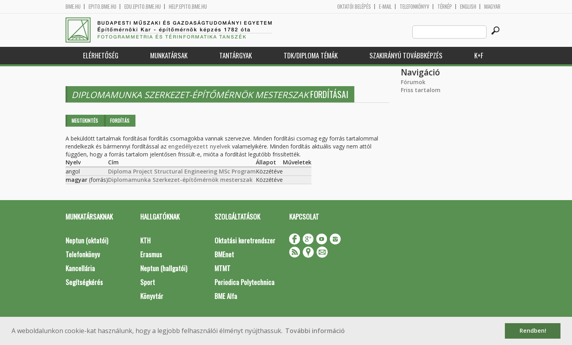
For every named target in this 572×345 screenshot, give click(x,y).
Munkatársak (168, 55)
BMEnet (224, 254)
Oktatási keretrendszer (244, 240)
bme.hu (73, 6)
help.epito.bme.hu (188, 6)
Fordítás (119, 120)
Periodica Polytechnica (244, 282)
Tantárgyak (235, 55)
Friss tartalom (421, 90)
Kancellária (80, 268)
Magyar (492, 6)
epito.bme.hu (102, 6)
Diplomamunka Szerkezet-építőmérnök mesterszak (180, 179)
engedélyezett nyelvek (199, 146)
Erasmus (151, 254)
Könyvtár (151, 296)
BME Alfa (225, 296)
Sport (147, 282)
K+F (478, 55)
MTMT (222, 268)
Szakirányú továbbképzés (406, 55)
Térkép (444, 6)
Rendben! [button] (533, 330)
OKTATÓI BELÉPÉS (354, 6)
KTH (145, 240)
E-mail (385, 6)
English (468, 6)
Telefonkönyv (414, 6)
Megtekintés (85, 120)
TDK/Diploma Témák (311, 55)
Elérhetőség (100, 55)
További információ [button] (315, 330)
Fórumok (413, 82)
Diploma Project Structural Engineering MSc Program (182, 171)
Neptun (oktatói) (87, 240)
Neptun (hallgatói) (163, 268)
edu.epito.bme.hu (142, 6)
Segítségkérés (84, 282)
